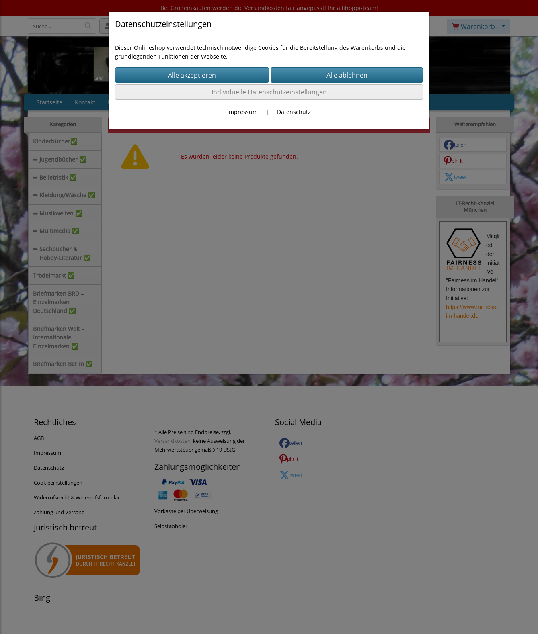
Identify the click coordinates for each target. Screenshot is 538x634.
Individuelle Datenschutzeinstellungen (269, 92)
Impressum (242, 112)
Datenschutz (294, 112)
